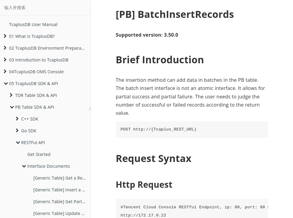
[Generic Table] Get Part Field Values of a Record (62, 201)
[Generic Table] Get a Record (62, 178)
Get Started (38, 154)
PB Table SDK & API (32, 107)
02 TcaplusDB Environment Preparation (46, 48)
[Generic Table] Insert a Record (62, 190)
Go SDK (26, 131)
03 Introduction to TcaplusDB (36, 60)
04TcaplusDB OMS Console (34, 71)
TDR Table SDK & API (33, 95)
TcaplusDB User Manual (33, 24)
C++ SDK (27, 119)
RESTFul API (30, 142)
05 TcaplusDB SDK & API (31, 83)
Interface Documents (46, 166)
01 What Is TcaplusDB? (29, 36)
